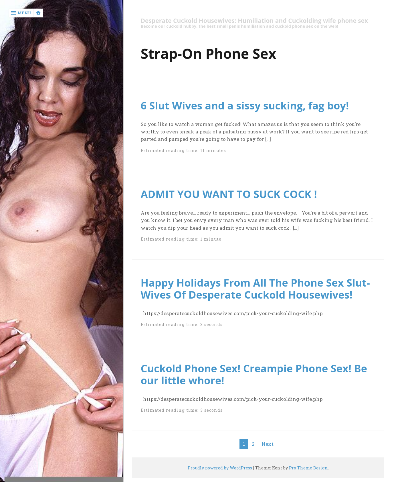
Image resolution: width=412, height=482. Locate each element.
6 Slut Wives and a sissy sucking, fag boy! (245, 105)
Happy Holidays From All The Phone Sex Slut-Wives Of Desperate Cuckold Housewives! (255, 288)
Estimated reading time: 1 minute (181, 239)
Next (268, 444)
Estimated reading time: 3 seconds (182, 324)
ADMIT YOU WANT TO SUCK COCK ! (229, 194)
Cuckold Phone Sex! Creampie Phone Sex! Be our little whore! (254, 374)
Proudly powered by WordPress (220, 468)
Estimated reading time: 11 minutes (183, 150)
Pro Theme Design (308, 468)
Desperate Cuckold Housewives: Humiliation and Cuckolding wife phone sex (254, 20)
